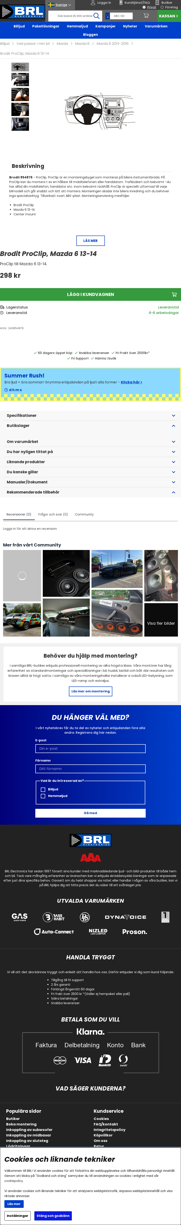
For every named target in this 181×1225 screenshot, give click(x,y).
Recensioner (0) (19, 514)
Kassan (169, 16)
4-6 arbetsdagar (164, 312)
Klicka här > (131, 382)
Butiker (13, 1118)
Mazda (62, 43)
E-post (41, 740)
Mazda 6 (82, 43)
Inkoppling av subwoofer (29, 1129)
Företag (171, 7)
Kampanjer (105, 26)
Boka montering (21, 1124)
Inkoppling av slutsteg (27, 1140)
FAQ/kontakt (106, 1124)
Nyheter (130, 26)
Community (84, 514)
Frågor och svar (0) (53, 514)
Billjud (19, 26)
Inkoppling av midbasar (28, 1135)
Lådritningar (18, 1146)
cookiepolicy (13, 1181)
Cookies (101, 1118)
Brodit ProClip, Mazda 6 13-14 (24, 53)
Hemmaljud (77, 26)
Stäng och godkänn (53, 1216)
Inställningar (17, 1216)
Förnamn (43, 760)
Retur (99, 1146)
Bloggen (90, 34)
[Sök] (75, 16)
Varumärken (156, 26)
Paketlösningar (45, 26)
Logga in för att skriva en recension (30, 528)
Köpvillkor (103, 1135)
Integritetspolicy (109, 1129)
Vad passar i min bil (33, 43)
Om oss (100, 1140)
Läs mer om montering (91, 691)
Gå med (90, 813)
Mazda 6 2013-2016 (113, 43)
